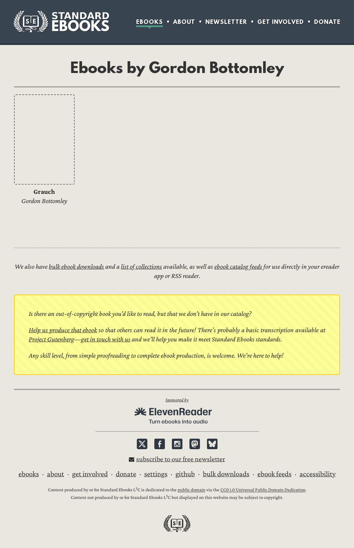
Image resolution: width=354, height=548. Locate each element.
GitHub (185, 474)
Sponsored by (177, 400)
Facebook (159, 444)
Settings (155, 474)
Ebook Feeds (274, 474)
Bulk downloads (226, 474)
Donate (327, 22)
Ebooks (149, 22)
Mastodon (194, 444)
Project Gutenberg (51, 339)
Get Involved (280, 22)
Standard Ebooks (61, 22)
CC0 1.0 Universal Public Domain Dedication (263, 490)
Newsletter (226, 22)
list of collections (141, 266)
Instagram (177, 444)
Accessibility (317, 474)
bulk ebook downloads (76, 266)
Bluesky (212, 444)
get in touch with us (105, 339)
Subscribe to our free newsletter (180, 459)
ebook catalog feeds (238, 266)
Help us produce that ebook (63, 330)
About (184, 22)
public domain (191, 490)
